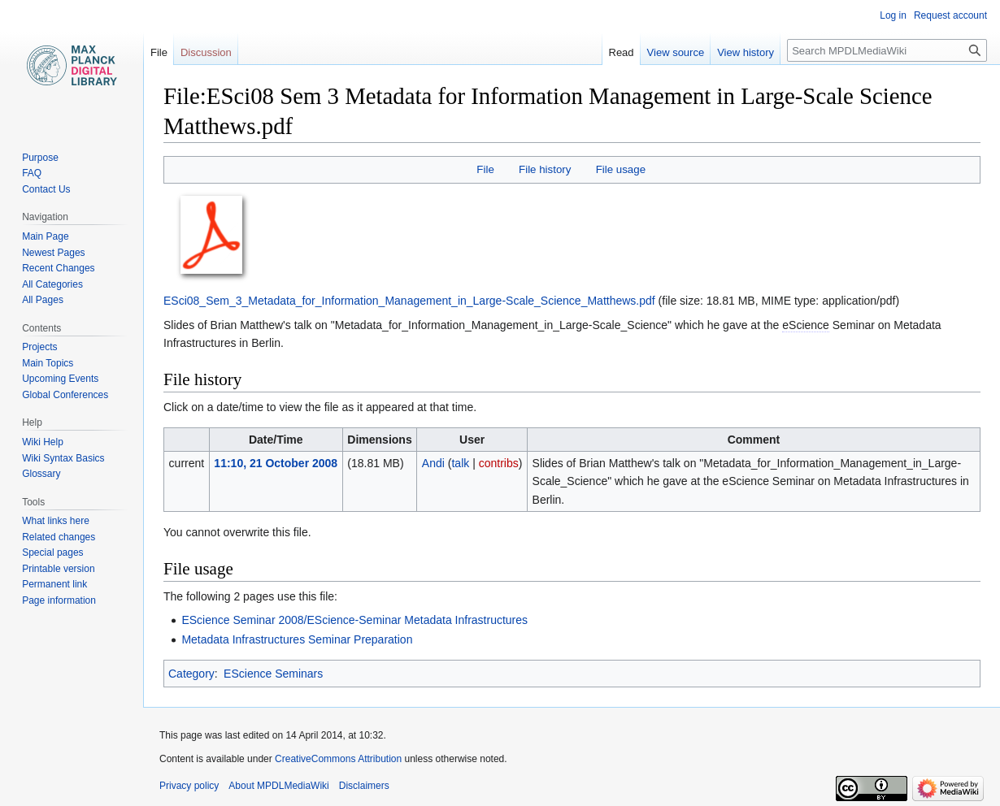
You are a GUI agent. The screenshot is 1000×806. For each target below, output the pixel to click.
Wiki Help (42, 442)
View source (676, 52)
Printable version (58, 568)
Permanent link (54, 584)
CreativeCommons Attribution (338, 759)
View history (745, 52)
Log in (893, 15)
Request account (950, 15)
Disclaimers (364, 785)
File (484, 169)
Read (621, 52)
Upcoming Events (60, 378)
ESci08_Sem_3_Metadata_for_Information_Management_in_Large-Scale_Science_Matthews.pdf (409, 300)
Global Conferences (65, 395)
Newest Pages (53, 252)
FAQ (31, 173)
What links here (55, 520)
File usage (621, 169)
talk (460, 463)
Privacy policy (189, 785)
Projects (39, 347)
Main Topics (47, 363)
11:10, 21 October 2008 (275, 463)
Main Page (45, 236)
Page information (59, 600)
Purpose (40, 157)
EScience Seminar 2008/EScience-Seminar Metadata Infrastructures (354, 619)
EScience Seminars (273, 673)
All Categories (52, 284)
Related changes (58, 537)
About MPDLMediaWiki (278, 785)
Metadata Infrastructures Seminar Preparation (296, 639)
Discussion (206, 52)
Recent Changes (58, 268)
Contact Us (46, 189)
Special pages (52, 552)
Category (191, 673)
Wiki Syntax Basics (63, 458)
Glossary (41, 473)
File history (545, 169)
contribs (499, 463)
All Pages (42, 300)
